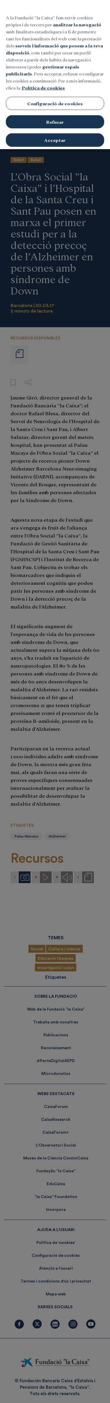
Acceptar (54, 134)
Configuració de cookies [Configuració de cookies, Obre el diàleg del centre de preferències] (55, 97)
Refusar (55, 115)
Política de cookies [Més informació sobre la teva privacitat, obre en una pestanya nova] (43, 81)
